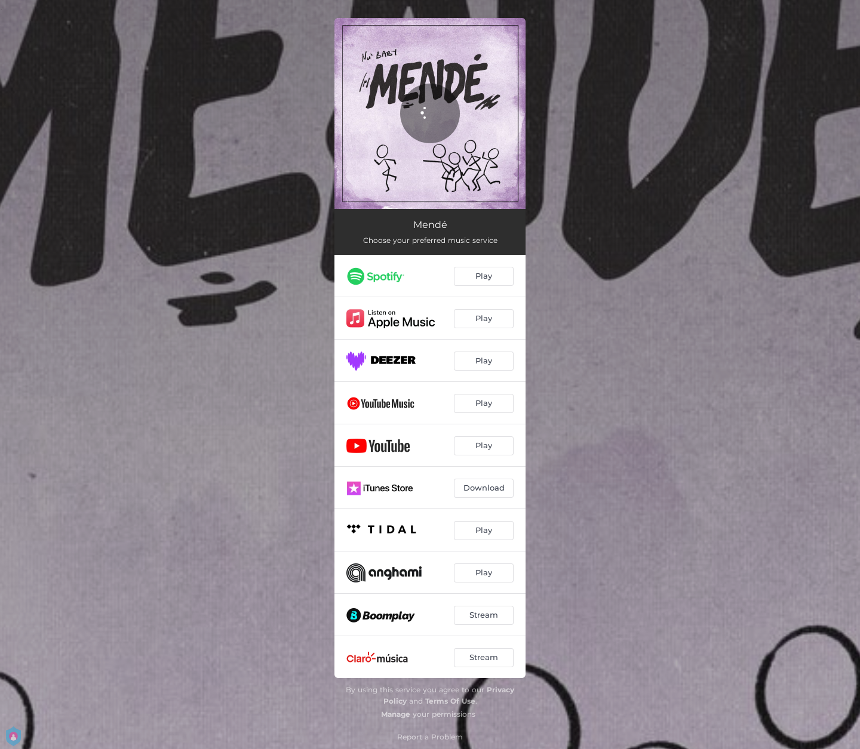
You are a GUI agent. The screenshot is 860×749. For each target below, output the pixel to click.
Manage (395, 714)
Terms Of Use (450, 700)
